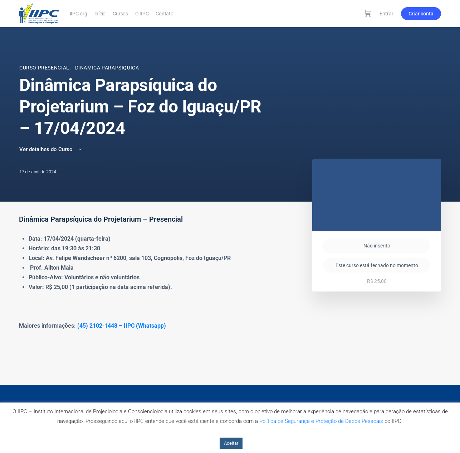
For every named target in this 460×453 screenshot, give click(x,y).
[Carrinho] (367, 13)
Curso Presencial (44, 68)
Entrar (386, 13)
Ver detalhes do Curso (51, 149)
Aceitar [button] (231, 443)
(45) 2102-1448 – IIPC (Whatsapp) (121, 325)
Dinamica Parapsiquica (107, 68)
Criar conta (421, 13)
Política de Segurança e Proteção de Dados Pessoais (321, 421)
